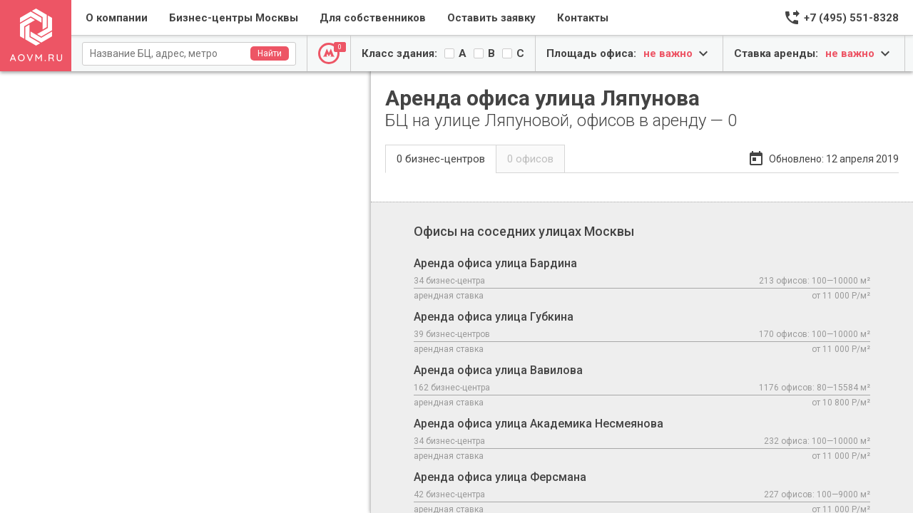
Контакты (582, 17)
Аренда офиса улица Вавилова (642, 386)
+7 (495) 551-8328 (851, 17)
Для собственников (373, 17)
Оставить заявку (491, 17)
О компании (117, 17)
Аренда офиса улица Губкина (642, 333)
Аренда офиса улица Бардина (642, 279)
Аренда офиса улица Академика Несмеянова (642, 440)
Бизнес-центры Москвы (233, 17)
